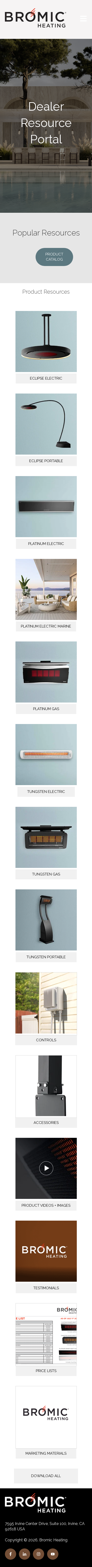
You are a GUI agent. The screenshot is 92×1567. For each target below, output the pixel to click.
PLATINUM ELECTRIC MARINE (46, 626)
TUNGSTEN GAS (46, 874)
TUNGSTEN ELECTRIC (46, 791)
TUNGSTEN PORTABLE (46, 957)
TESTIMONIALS (46, 1288)
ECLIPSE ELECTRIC (46, 378)
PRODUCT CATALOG (54, 257)
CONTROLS (46, 1040)
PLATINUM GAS (46, 709)
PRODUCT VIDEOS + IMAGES (46, 1205)
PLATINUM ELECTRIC (46, 544)
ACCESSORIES (46, 1122)
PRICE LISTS (46, 1371)
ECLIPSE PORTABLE (46, 461)
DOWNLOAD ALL (46, 1476)
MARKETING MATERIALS (46, 1453)
